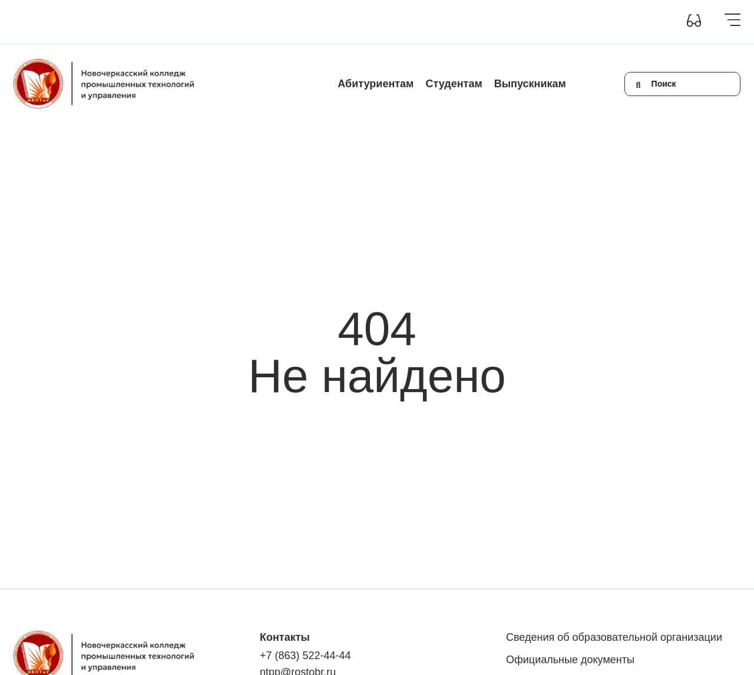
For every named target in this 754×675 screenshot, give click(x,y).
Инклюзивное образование (244, 22)
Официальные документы (570, 660)
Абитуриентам (376, 84)
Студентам (453, 84)
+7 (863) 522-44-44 (305, 655)
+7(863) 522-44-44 (506, 22)
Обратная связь (429, 22)
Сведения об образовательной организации (97, 22)
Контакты (370, 22)
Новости (324, 22)
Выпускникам (530, 84)
